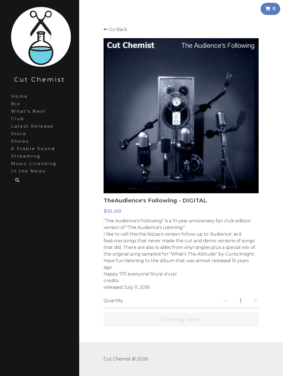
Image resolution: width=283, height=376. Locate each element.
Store (19, 133)
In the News (28, 171)
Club (17, 118)
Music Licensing (33, 163)
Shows (20, 141)
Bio (15, 103)
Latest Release (32, 126)
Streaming (25, 156)
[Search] (15, 180)
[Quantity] (240, 301)
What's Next (28, 111)
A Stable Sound (33, 148)
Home (19, 96)
